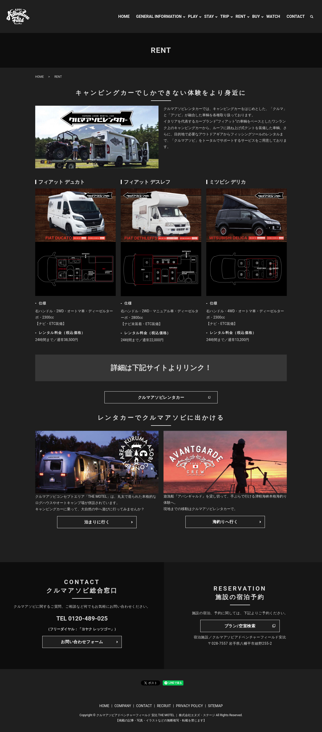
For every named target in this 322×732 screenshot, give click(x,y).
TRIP (224, 16)
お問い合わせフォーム (82, 641)
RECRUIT (164, 706)
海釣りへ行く (225, 521)
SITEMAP (215, 706)
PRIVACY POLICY (189, 706)
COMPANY (122, 706)
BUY (256, 16)
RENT (241, 16)
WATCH (273, 16)
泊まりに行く (97, 522)
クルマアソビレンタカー (161, 397)
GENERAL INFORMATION (159, 16)
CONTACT (296, 16)
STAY (209, 16)
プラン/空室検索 (240, 626)
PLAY (193, 16)
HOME (124, 16)
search (311, 16)
